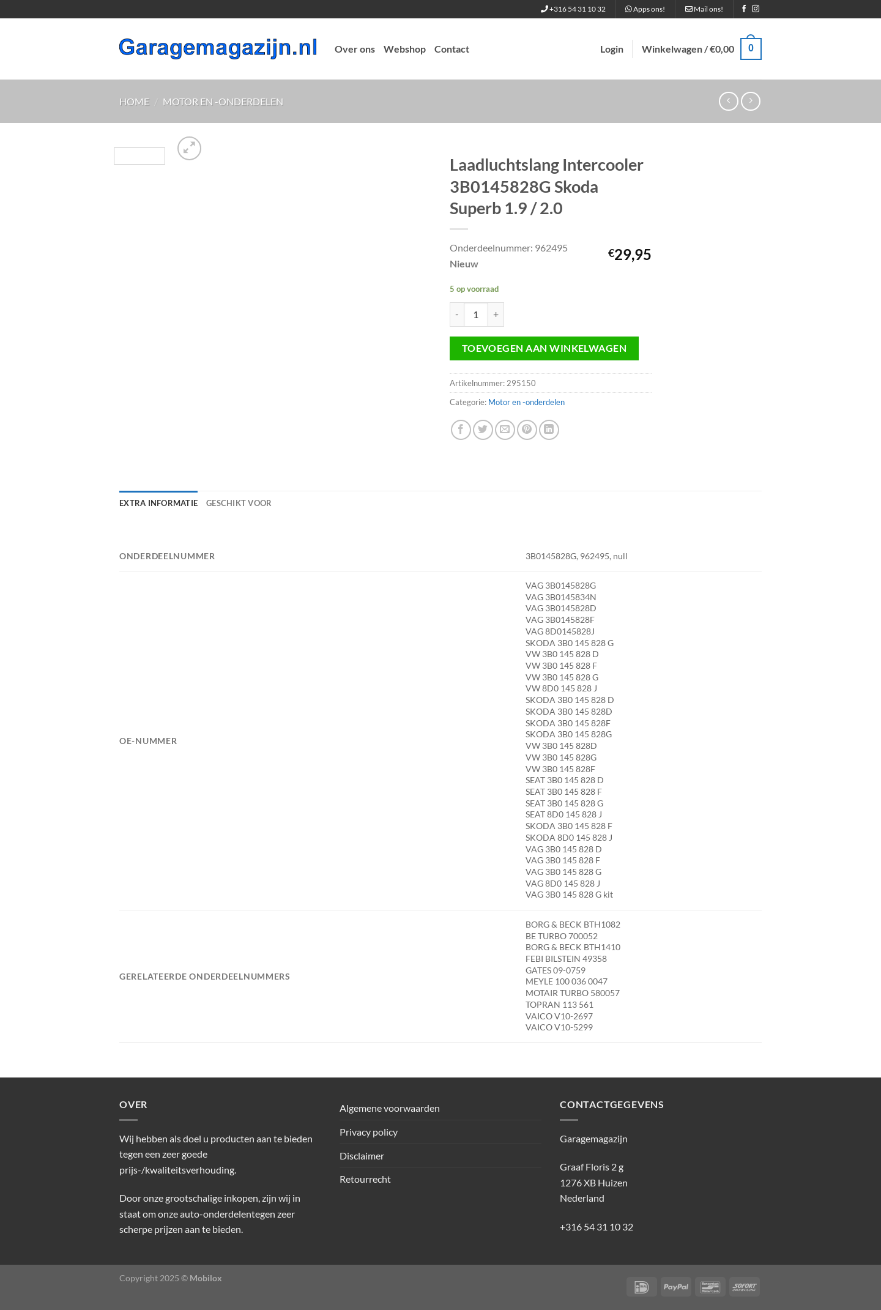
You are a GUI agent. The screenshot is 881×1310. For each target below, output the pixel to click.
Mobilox (206, 1278)
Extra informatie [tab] (158, 503)
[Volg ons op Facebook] (744, 9)
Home (134, 101)
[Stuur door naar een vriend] (505, 430)
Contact (451, 48)
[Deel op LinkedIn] (549, 430)
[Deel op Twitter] (483, 430)
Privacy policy (369, 1131)
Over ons (355, 48)
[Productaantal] (476, 314)
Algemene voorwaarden (390, 1108)
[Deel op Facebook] (461, 430)
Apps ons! (645, 8)
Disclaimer (362, 1155)
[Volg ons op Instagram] (755, 9)
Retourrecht (365, 1179)
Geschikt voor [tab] (239, 503)
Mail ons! (704, 8)
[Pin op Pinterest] (527, 430)
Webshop (405, 48)
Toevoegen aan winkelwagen (544, 348)
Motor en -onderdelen (223, 101)
